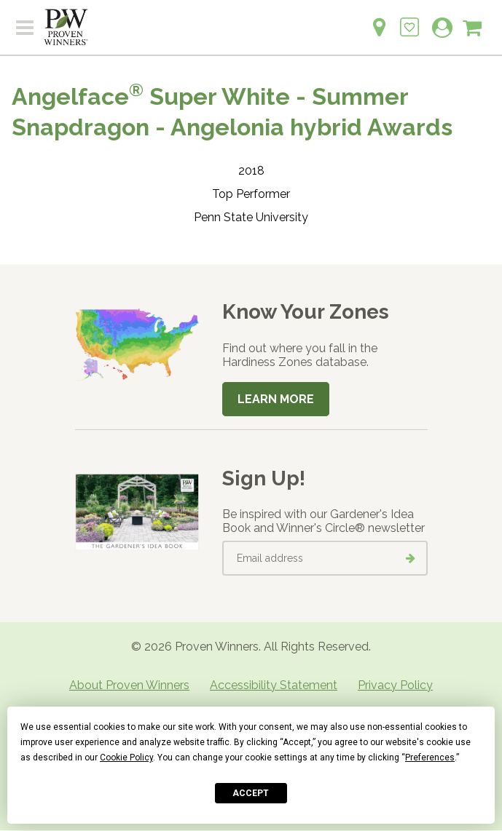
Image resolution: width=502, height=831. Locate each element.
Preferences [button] (430, 757)
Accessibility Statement (273, 685)
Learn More (276, 399)
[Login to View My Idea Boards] (409, 19)
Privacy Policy (395, 685)
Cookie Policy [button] (126, 757)
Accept (250, 793)
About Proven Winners (129, 685)
